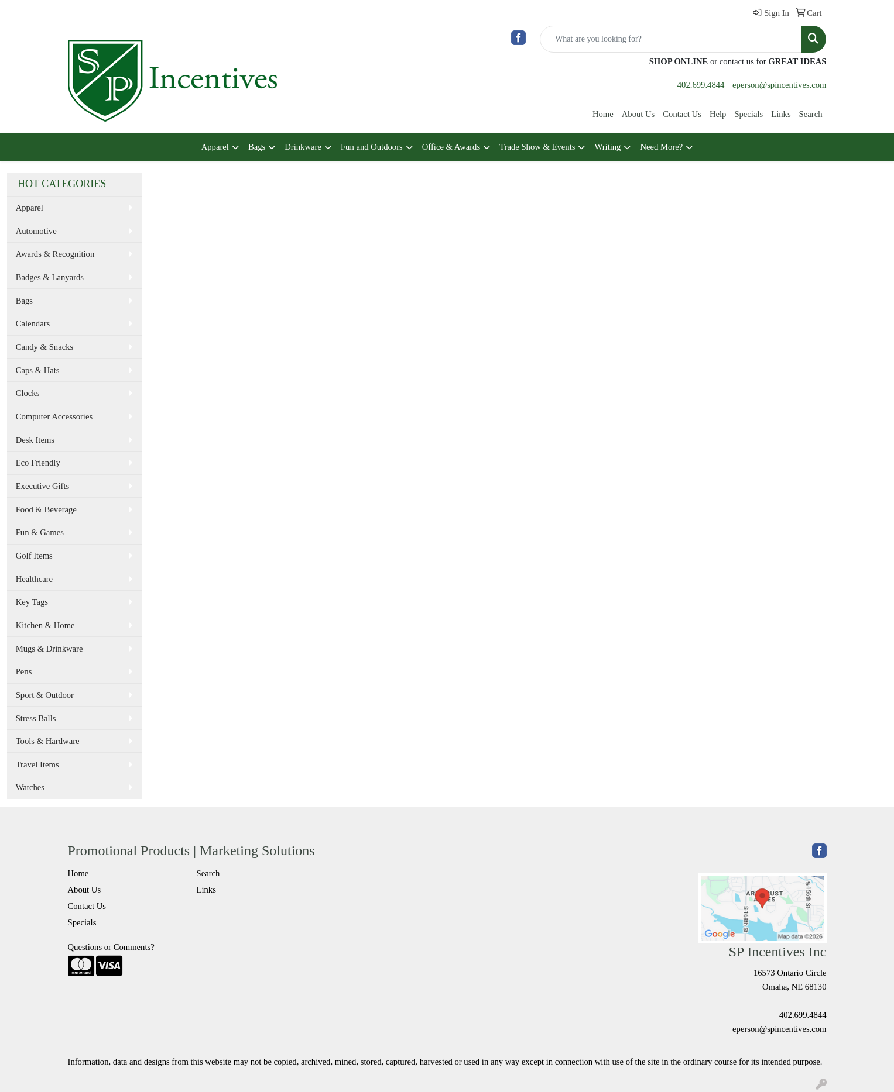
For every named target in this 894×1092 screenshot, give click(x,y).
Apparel (215, 146)
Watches (30, 787)
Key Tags (32, 602)
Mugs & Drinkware (49, 648)
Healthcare (34, 579)
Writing (607, 146)
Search (811, 114)
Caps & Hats (38, 370)
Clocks (28, 393)
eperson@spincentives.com (779, 84)
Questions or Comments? (111, 947)
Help (718, 114)
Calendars (33, 323)
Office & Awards (451, 146)
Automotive (36, 231)
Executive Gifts (43, 486)
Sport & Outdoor (45, 695)
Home (603, 114)
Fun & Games (40, 532)
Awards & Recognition (55, 254)
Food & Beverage (46, 509)
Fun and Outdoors (372, 146)
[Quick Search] (670, 39)
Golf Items (34, 555)
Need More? (661, 146)
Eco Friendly (38, 462)
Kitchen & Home (45, 625)
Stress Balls (36, 718)
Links (780, 114)
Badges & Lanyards (50, 277)
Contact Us (682, 114)
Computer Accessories (54, 416)
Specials (748, 114)
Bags (256, 146)
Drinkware (303, 146)
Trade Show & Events (537, 146)
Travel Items (37, 764)
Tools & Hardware (48, 741)
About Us (638, 114)
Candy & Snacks (45, 347)
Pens (24, 671)
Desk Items (35, 440)
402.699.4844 (701, 84)
